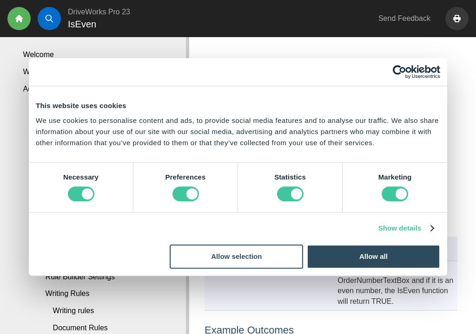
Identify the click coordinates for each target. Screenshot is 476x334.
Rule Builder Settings (80, 277)
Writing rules (73, 311)
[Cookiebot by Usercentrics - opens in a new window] (399, 72)
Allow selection (236, 256)
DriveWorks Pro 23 (99, 12)
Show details (400, 228)
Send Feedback (404, 18)
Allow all (373, 256)
